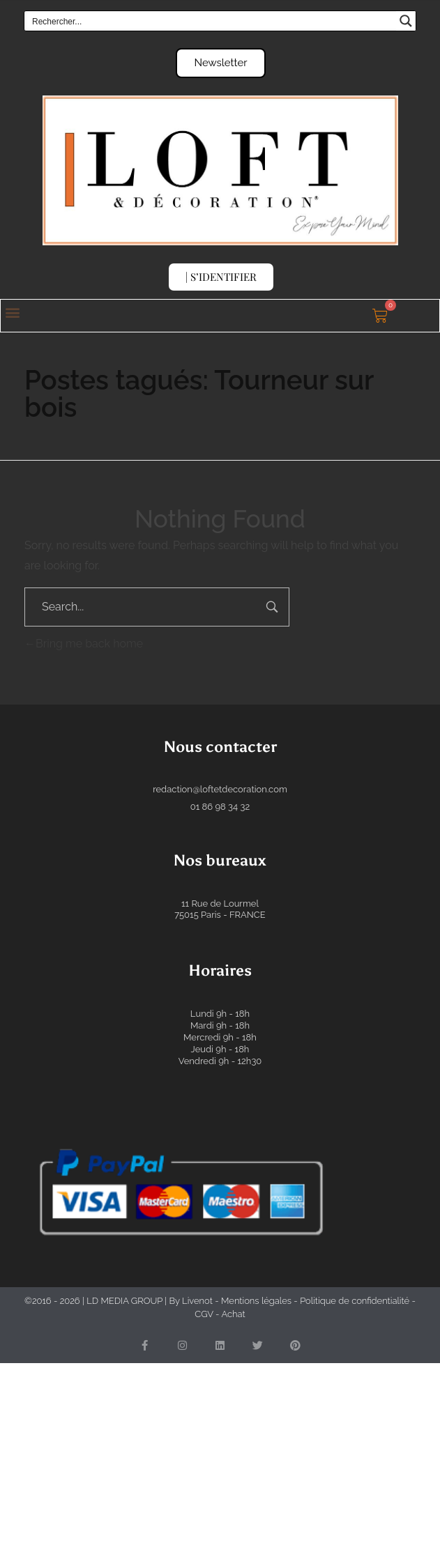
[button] (12, 312)
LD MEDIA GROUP (124, 1301)
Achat (233, 1314)
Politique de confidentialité (354, 1301)
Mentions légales (256, 1301)
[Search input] (211, 20)
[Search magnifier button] (406, 21)
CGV (204, 1314)
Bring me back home (83, 643)
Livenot (197, 1301)
